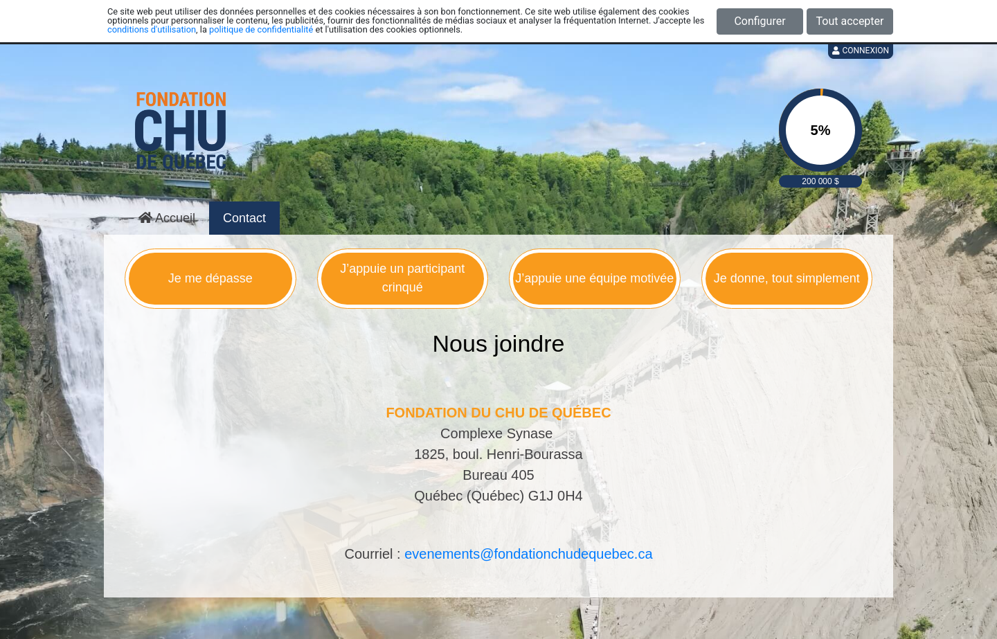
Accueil (166, 218)
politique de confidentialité (261, 29)
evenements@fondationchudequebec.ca (528, 553)
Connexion (860, 50)
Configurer (759, 21)
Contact (244, 218)
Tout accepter (850, 21)
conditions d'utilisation (151, 29)
